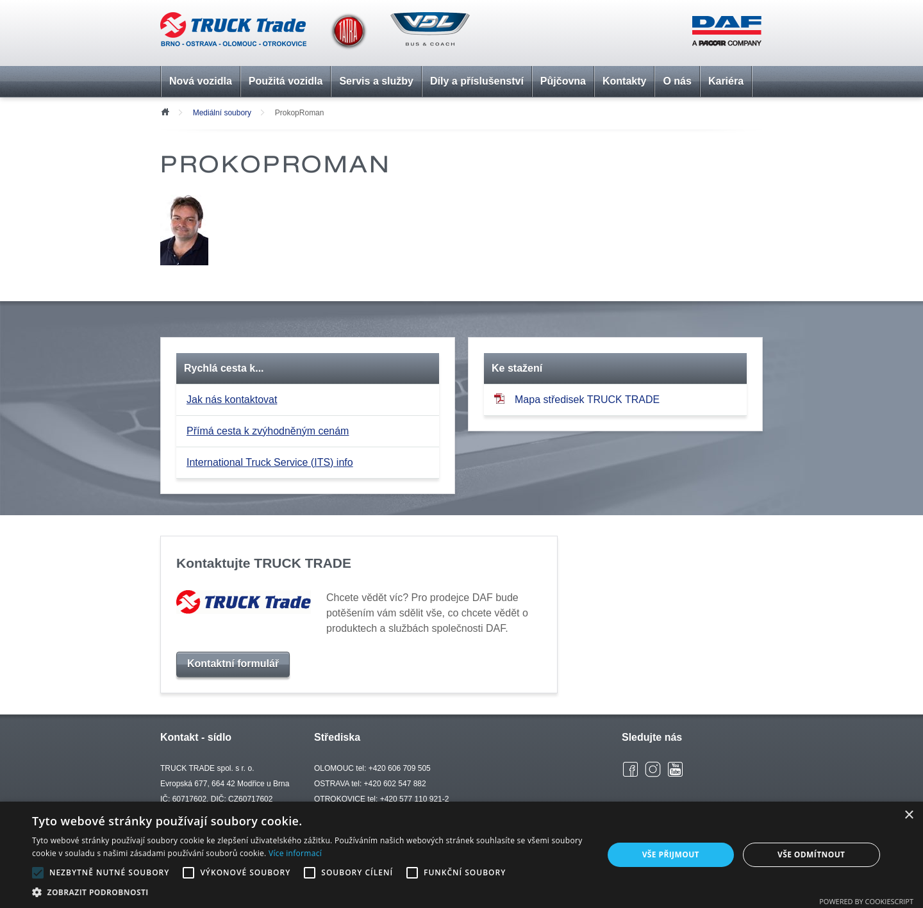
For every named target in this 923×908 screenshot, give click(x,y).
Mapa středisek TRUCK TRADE (577, 398)
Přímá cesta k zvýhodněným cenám (268, 430)
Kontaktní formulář (233, 663)
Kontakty (624, 81)
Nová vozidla (200, 81)
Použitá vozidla (286, 81)
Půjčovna (563, 81)
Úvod (164, 110)
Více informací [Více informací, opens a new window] (295, 853)
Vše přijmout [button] (670, 854)
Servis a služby (376, 81)
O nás (677, 81)
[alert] (461, 855)
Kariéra (726, 81)
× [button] (908, 815)
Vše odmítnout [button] (811, 854)
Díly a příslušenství (477, 81)
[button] (309, 892)
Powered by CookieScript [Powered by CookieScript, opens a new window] (866, 901)
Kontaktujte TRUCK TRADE (263, 563)
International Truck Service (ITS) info (270, 462)
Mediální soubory (222, 112)
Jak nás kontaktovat (232, 399)
